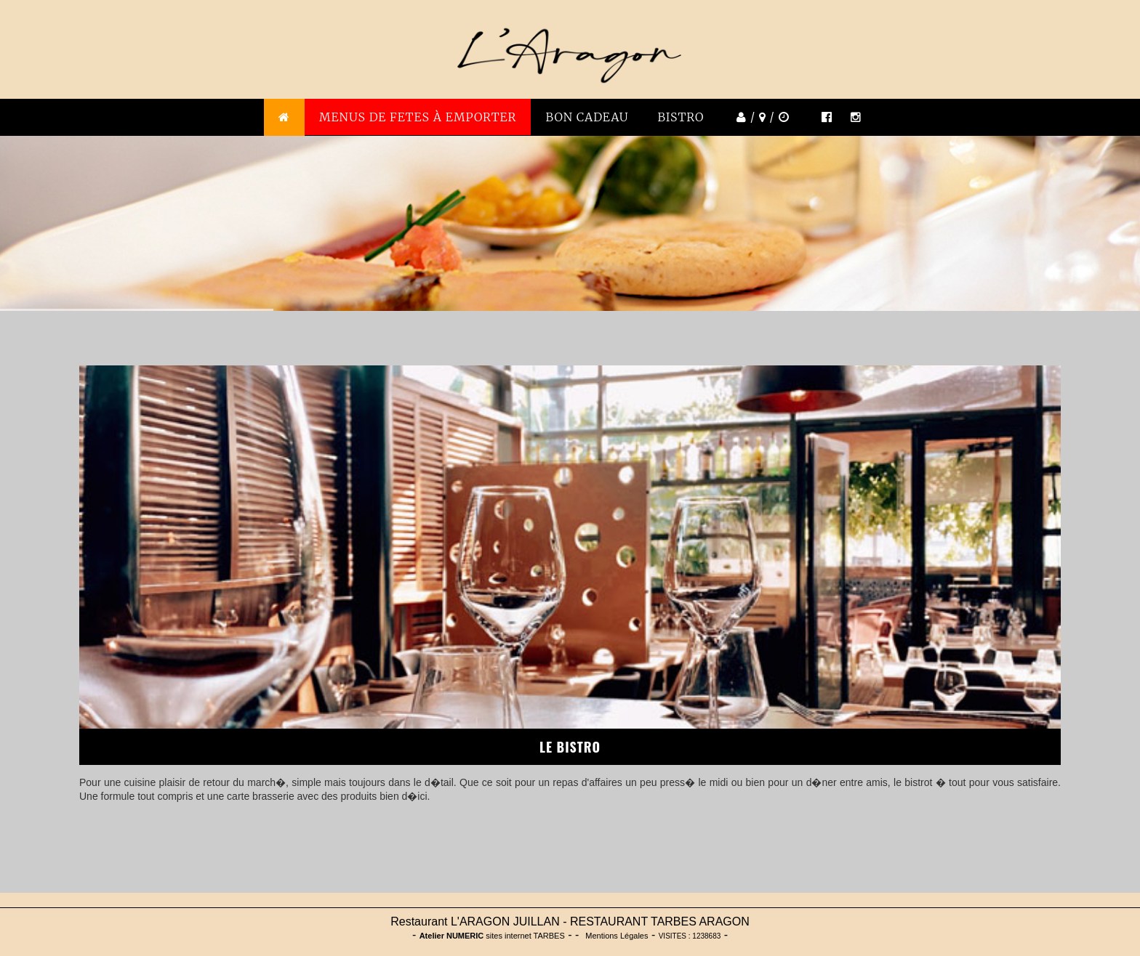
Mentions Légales (616, 935)
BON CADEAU (586, 117)
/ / (761, 117)
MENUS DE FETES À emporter (418, 117)
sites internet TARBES (492, 935)
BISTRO (681, 117)
